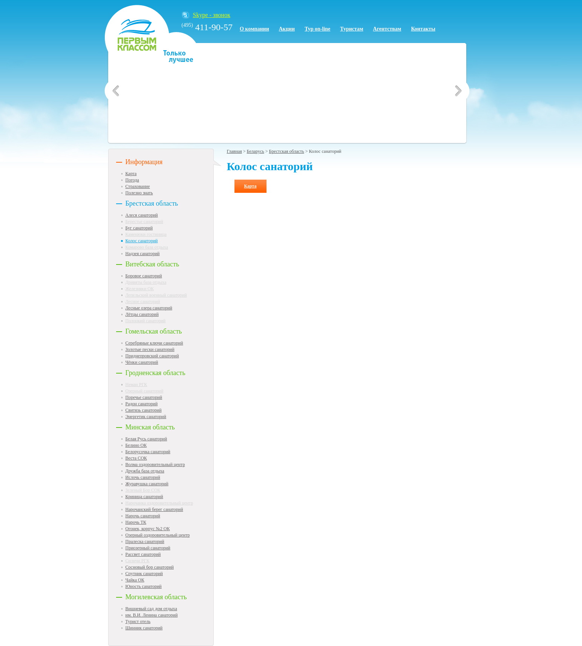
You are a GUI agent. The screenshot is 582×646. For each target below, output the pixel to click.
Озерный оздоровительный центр (158, 535)
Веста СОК (136, 458)
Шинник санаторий (144, 628)
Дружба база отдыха (145, 471)
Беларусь (255, 151)
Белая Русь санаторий (146, 438)
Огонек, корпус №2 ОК (148, 528)
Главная (234, 151)
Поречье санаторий (144, 397)
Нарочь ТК (136, 522)
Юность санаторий (144, 586)
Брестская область (152, 203)
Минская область (150, 427)
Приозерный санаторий (148, 548)
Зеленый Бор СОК (143, 490)
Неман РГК (136, 384)
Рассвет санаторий (143, 554)
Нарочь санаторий (143, 515)
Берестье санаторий (144, 221)
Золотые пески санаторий (150, 349)
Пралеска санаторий (145, 541)
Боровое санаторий (144, 275)
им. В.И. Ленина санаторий (152, 615)
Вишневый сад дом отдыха (151, 608)
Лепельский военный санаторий (156, 295)
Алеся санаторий (142, 215)
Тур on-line (317, 29)
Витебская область (152, 264)
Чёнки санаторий (142, 362)
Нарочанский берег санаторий (154, 509)
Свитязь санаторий (144, 410)
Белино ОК (136, 445)
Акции (287, 29)
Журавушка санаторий (147, 483)
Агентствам (387, 29)
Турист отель (138, 621)
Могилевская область (156, 597)
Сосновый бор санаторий (150, 567)
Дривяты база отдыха (146, 282)
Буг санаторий (139, 228)
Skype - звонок (211, 15)
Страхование (138, 186)
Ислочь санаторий (143, 477)
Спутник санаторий (144, 573)
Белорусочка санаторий (148, 451)
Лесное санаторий (143, 301)
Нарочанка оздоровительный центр (159, 503)
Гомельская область (154, 331)
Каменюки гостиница (146, 234)
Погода (132, 180)
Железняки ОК (140, 288)
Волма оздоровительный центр (155, 464)
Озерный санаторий (145, 391)
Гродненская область (155, 373)
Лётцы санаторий (142, 314)
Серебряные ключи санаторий (154, 343)
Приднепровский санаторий (152, 355)
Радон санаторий (142, 403)
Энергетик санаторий (146, 416)
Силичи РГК (138, 560)
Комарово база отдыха (147, 247)
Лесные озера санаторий (149, 308)
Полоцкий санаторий (146, 320)
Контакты (423, 29)
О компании (254, 29)
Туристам (351, 29)
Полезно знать (139, 192)
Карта (131, 173)
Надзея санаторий (143, 253)
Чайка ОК (135, 580)
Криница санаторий (144, 496)
